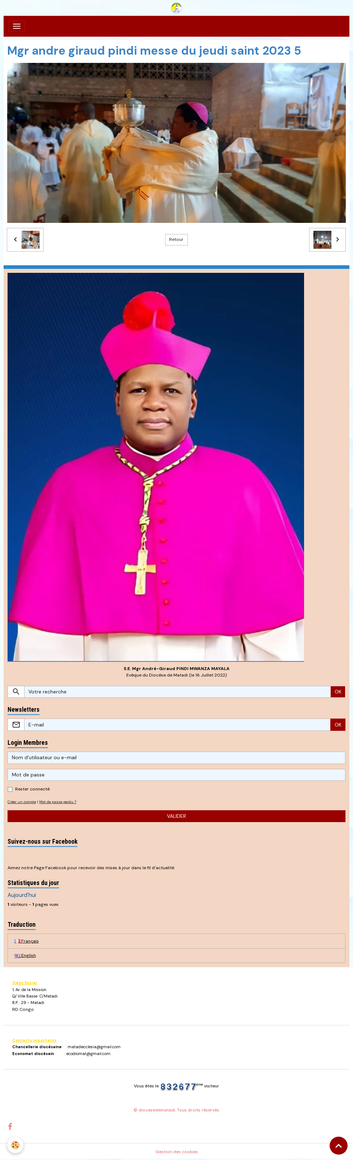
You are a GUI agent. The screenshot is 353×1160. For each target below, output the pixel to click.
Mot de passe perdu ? (57, 801)
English (25, 955)
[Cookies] (15, 1145)
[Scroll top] (339, 1146)
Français (26, 941)
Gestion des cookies (176, 1152)
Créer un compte (22, 801)
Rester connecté (32, 789)
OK (338, 691)
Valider (176, 816)
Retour (176, 239)
